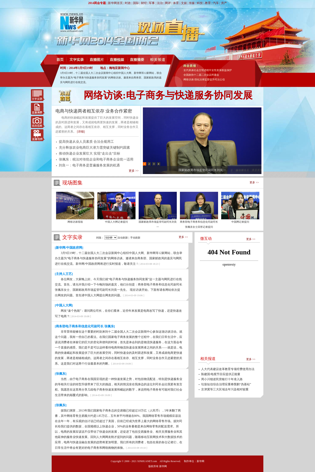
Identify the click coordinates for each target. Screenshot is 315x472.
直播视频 (37, 134)
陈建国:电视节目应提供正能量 (220, 374)
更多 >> (134, 170)
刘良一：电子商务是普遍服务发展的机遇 (89, 165)
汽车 (216, 3)
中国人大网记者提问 (116, 221)
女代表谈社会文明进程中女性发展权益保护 (208, 70)
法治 (160, 3)
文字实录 (37, 95)
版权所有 (153, 466)
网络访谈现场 (75, 221)
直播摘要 (37, 108)
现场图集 (37, 121)
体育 (176, 3)
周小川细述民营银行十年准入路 (222, 379)
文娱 (184, 3)
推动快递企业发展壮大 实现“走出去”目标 (89, 153)
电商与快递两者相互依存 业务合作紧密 (93, 111)
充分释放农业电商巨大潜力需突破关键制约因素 (94, 147)
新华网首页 (115, 3)
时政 (128, 3)
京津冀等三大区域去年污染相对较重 (225, 389)
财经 (144, 3)
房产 (224, 3)
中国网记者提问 (240, 221)
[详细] (81, 131)
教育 (208, 3)
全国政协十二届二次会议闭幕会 (201, 74)
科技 (200, 3)
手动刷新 (135, 237)
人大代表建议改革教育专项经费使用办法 (227, 369)
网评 (168, 3)
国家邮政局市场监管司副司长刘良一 (202, 170)
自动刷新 (123, 237)
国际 (136, 3)
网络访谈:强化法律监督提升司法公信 (204, 79)
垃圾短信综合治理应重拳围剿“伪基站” (226, 384)
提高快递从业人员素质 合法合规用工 (86, 141)
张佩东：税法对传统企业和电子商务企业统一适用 (96, 159)
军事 (152, 3)
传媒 (192, 3)
